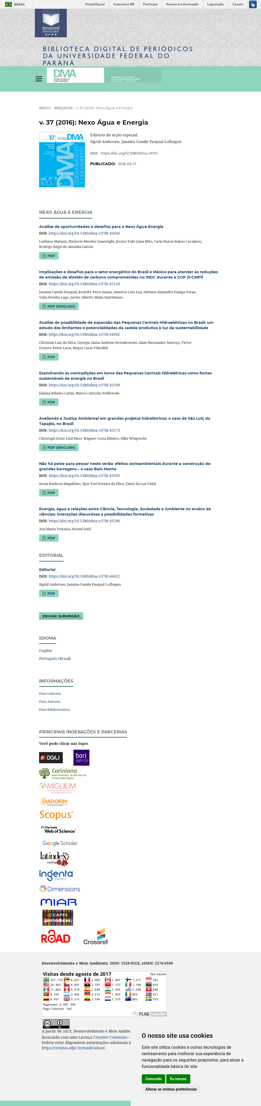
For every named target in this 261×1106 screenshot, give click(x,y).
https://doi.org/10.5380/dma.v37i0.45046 (84, 233)
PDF (50, 256)
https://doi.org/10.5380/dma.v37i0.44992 (84, 334)
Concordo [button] (154, 1079)
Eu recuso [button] (178, 1079)
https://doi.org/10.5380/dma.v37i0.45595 (84, 475)
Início (45, 108)
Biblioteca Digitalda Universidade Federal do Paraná (118, 55)
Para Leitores (50, 693)
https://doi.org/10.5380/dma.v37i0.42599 (84, 384)
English (45, 650)
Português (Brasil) (55, 658)
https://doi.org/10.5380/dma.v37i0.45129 (84, 283)
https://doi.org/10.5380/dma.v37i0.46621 (84, 576)
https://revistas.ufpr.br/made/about (73, 1047)
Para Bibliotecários (54, 709)
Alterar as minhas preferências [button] (171, 1089)
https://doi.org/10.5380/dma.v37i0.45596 (84, 520)
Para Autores (49, 701)
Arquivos (63, 108)
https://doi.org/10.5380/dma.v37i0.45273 (84, 430)
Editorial (47, 569)
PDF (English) (60, 306)
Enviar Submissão (61, 616)
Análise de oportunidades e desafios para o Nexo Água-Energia (101, 226)
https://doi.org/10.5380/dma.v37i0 (129, 153)
